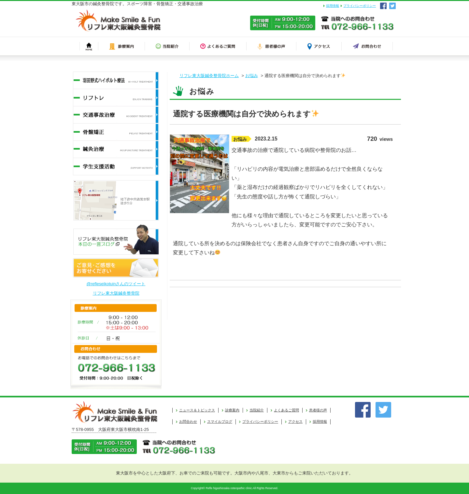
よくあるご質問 (286, 410)
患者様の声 (318, 410)
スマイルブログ (219, 421)
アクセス (295, 421)
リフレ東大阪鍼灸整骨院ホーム (209, 75)
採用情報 (332, 5)
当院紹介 (256, 410)
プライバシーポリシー (359, 5)
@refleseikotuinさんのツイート (116, 283)
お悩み (251, 75)
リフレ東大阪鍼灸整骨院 (116, 293)
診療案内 (232, 410)
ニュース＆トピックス (197, 410)
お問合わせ (188, 421)
